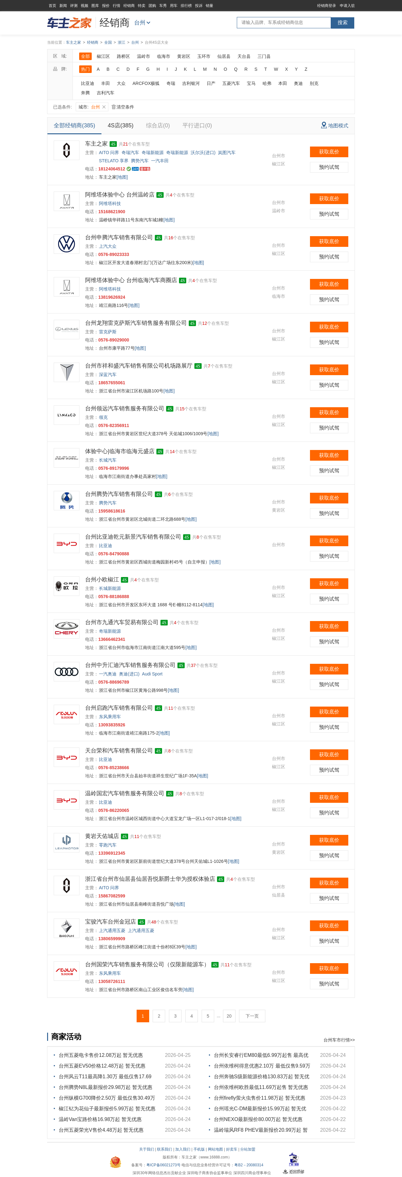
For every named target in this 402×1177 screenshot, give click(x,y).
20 (229, 1016)
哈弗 (267, 83)
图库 (95, 5)
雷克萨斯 (108, 331)
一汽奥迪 (108, 673)
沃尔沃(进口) (203, 152)
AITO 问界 (109, 152)
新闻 (63, 5)
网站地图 (215, 1149)
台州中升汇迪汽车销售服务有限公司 (130, 665)
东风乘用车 (110, 716)
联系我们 (164, 1149)
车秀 (163, 5)
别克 (314, 83)
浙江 (121, 42)
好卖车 (231, 1149)
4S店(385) (120, 125)
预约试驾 (329, 167)
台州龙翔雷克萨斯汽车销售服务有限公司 (136, 323)
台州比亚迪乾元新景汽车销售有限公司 (133, 537)
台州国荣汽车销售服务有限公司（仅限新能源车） (147, 964)
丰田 (105, 83)
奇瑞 (170, 83)
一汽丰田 (160, 160)
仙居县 (224, 56)
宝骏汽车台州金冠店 (110, 922)
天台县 (244, 56)
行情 (116, 5)
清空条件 (122, 106)
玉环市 (203, 56)
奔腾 (85, 92)
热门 (85, 69)
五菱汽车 (231, 83)
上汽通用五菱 (112, 930)
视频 (84, 5)
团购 (152, 5)
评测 (74, 5)
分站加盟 (247, 1149)
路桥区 (123, 56)
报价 (106, 5)
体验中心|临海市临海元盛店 (120, 451)
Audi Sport (152, 673)
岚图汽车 (227, 152)
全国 (108, 42)
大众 (121, 83)
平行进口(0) (197, 125)
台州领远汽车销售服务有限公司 (124, 408)
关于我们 (146, 1149)
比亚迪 (87, 83)
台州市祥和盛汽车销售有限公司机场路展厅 (139, 366)
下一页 (252, 1016)
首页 (52, 5)
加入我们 (182, 1149)
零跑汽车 (108, 844)
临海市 (163, 56)
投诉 (199, 5)
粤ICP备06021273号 (163, 1165)
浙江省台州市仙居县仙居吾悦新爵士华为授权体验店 (150, 879)
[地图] (122, 177)
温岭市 (143, 56)
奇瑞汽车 (130, 152)
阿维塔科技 (110, 203)
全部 (85, 56)
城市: (92, 106)
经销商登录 (326, 5)
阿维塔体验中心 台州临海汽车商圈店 (131, 280)
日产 (211, 83)
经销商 (129, 5)
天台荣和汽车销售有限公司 (119, 750)
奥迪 (298, 83)
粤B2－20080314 (248, 1165)
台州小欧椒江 (102, 579)
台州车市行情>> (339, 1039)
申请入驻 (347, 5)
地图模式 (334, 125)
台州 (139, 22)
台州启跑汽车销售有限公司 (119, 708)
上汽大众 (108, 246)
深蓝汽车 (108, 374)
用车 (173, 5)
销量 (209, 5)
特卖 (141, 5)
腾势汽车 (140, 160)
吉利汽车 (105, 92)
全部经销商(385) (74, 125)
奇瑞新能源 (153, 152)
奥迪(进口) (129, 673)
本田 (282, 83)
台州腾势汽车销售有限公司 (119, 494)
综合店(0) (158, 125)
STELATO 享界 (113, 160)
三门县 (264, 56)
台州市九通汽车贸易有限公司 (122, 622)
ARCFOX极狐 (146, 83)
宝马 (251, 83)
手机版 (199, 1149)
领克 (103, 417)
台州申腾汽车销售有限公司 (119, 237)
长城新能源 (110, 588)
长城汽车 (108, 460)
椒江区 (103, 56)
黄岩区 (183, 56)
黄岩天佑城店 (102, 836)
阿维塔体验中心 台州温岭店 (120, 195)
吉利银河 (191, 83)
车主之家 (73, 42)
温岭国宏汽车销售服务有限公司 (124, 793)
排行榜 (186, 5)
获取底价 (329, 151)
